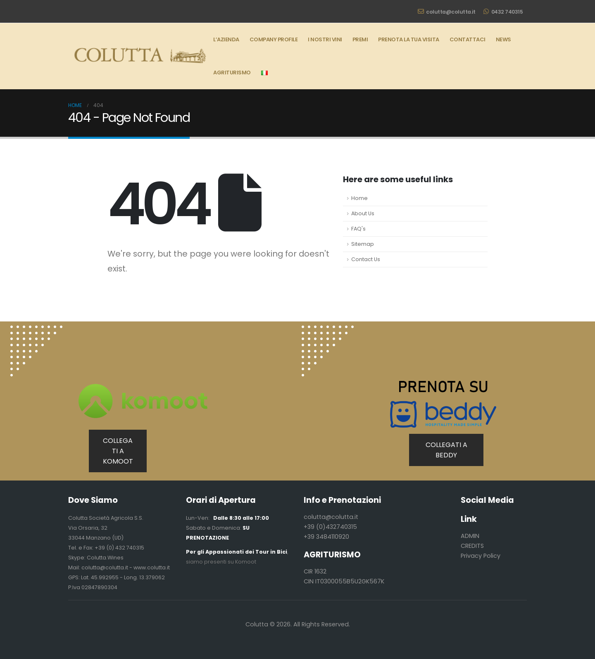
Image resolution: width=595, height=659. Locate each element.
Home (359, 198)
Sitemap (362, 243)
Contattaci (468, 39)
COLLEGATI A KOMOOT (118, 451)
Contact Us (365, 259)
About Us (362, 213)
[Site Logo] (138, 56)
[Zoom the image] (36, 330)
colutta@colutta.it (447, 11)
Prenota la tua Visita (408, 39)
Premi (360, 39)
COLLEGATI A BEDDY (446, 450)
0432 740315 (503, 11)
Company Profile (274, 39)
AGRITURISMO (232, 72)
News (503, 39)
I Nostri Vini (325, 39)
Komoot (245, 561)
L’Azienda (226, 39)
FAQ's (358, 228)
